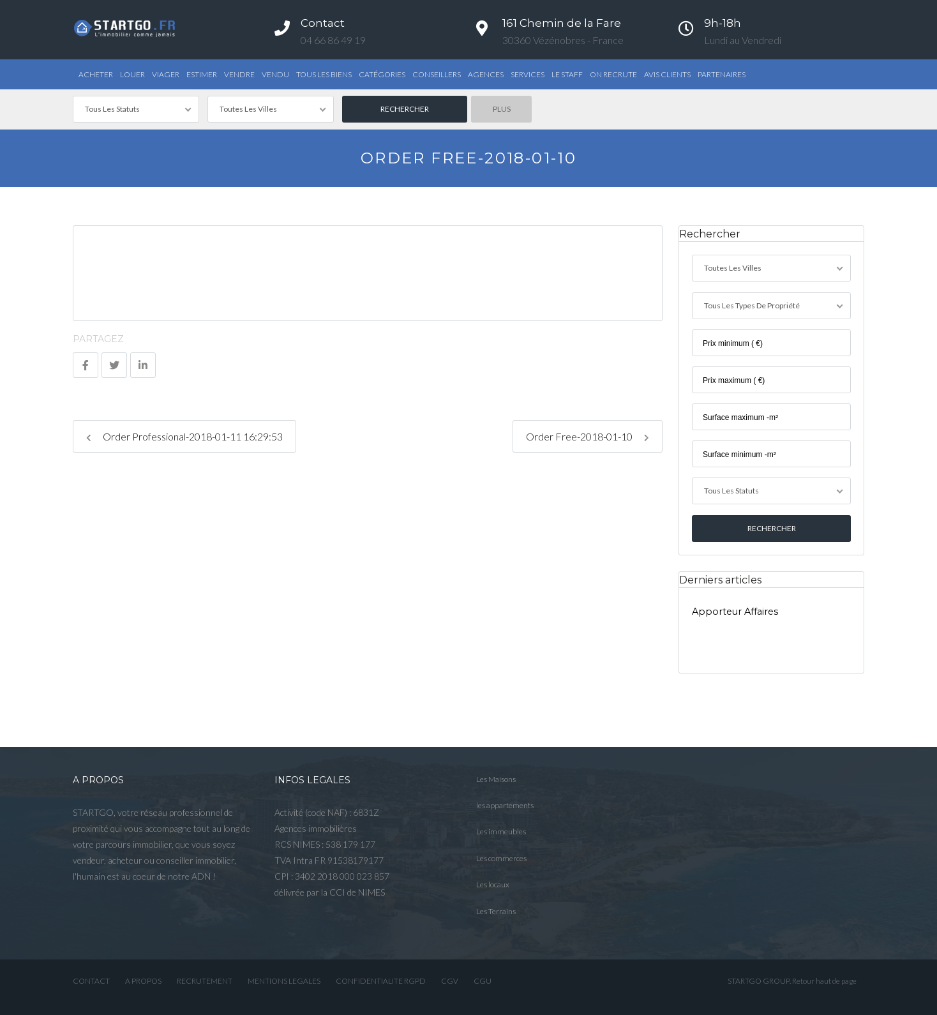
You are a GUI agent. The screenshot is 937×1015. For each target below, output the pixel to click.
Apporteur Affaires (735, 610)
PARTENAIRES (722, 74)
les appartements (505, 804)
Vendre (239, 74)
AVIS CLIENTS (667, 74)
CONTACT (91, 980)
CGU (482, 980)
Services (527, 74)
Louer (132, 74)
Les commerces (501, 857)
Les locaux (492, 884)
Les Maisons (496, 778)
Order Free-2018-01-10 (587, 436)
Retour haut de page (824, 980)
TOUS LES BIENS (324, 74)
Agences (486, 74)
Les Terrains (496, 910)
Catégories (382, 74)
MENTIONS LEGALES (284, 980)
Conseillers (436, 74)
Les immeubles (501, 831)
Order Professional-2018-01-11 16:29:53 (184, 436)
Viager (165, 74)
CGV (449, 980)
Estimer (201, 74)
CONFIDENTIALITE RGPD (381, 980)
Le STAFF (567, 74)
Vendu (275, 74)
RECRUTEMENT (204, 980)
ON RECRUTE (613, 74)
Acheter (96, 74)
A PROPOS (143, 980)
